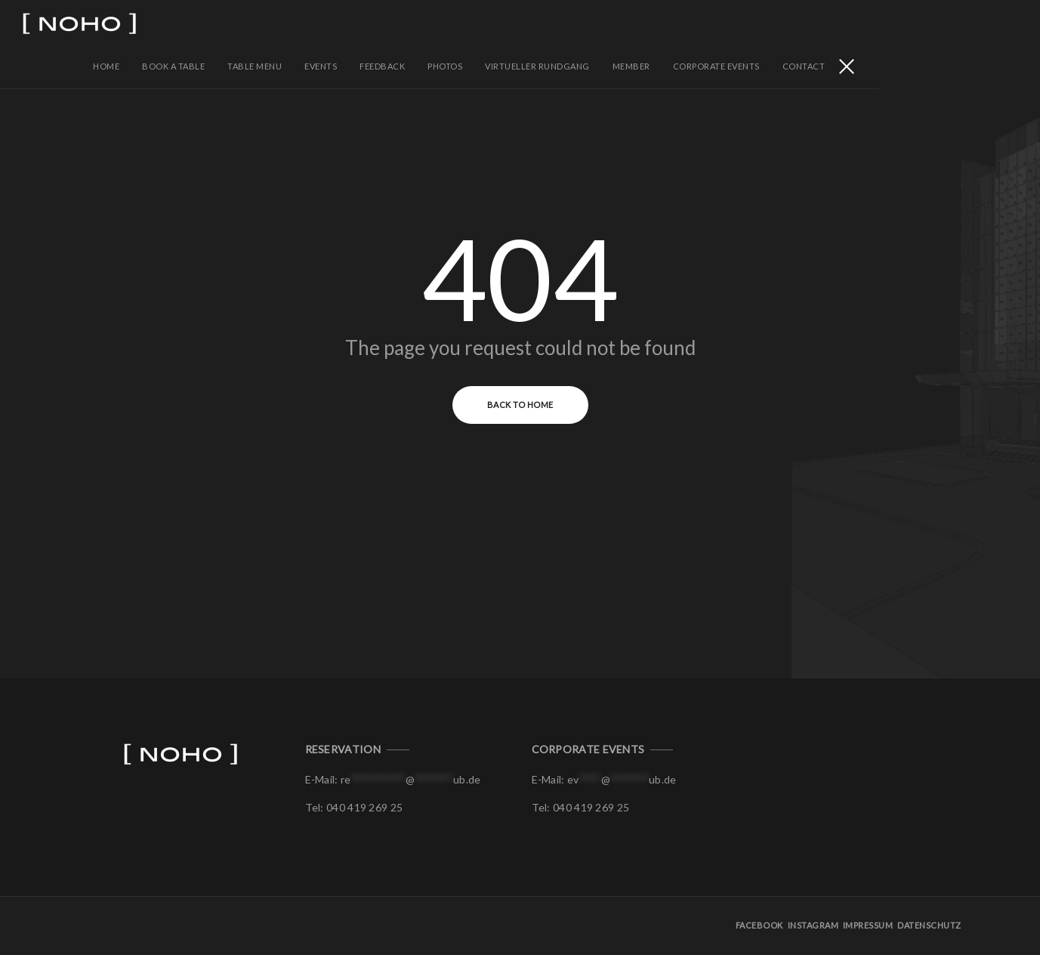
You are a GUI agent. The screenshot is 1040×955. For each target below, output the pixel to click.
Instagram (815, 927)
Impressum (869, 927)
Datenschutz (930, 927)
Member (793, 22)
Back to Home (520, 407)
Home (268, 22)
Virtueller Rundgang (699, 22)
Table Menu (416, 22)
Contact (965, 22)
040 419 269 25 (364, 809)
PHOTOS (606, 22)
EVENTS (482, 22)
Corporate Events (878, 22)
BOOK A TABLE (335, 22)
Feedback (543, 22)
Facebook (761, 927)
